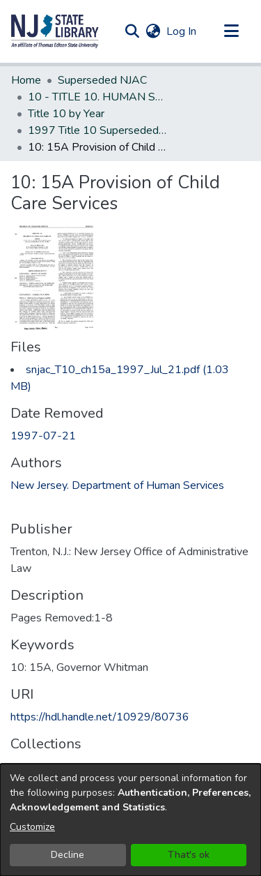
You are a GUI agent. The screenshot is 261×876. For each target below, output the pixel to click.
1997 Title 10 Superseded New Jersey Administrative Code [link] (97, 130)
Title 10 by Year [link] (66, 113)
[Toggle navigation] (231, 31)
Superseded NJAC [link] (102, 80)
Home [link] (26, 80)
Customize (32, 826)
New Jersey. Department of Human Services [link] (117, 485)
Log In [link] (182, 31)
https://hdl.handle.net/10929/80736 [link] (99, 717)
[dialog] (130, 820)
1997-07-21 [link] (43, 436)
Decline (67, 854)
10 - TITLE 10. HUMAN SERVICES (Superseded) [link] (97, 97)
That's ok (188, 854)
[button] (55, 31)
